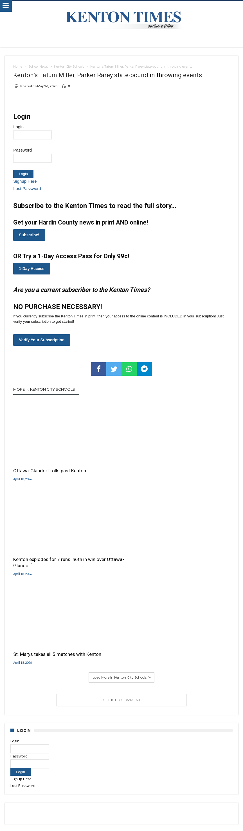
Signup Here (25, 181)
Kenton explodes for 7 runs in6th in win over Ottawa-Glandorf (115, 463)
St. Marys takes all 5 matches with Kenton (192, 460)
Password (22, 150)
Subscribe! (29, 235)
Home (17, 66)
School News (38, 66)
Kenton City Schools (69, 66)
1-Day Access (31, 269)
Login (18, 126)
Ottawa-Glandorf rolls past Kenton (41, 459)
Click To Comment (122, 515)
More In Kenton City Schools (44, 389)
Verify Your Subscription (41, 340)
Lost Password (27, 188)
